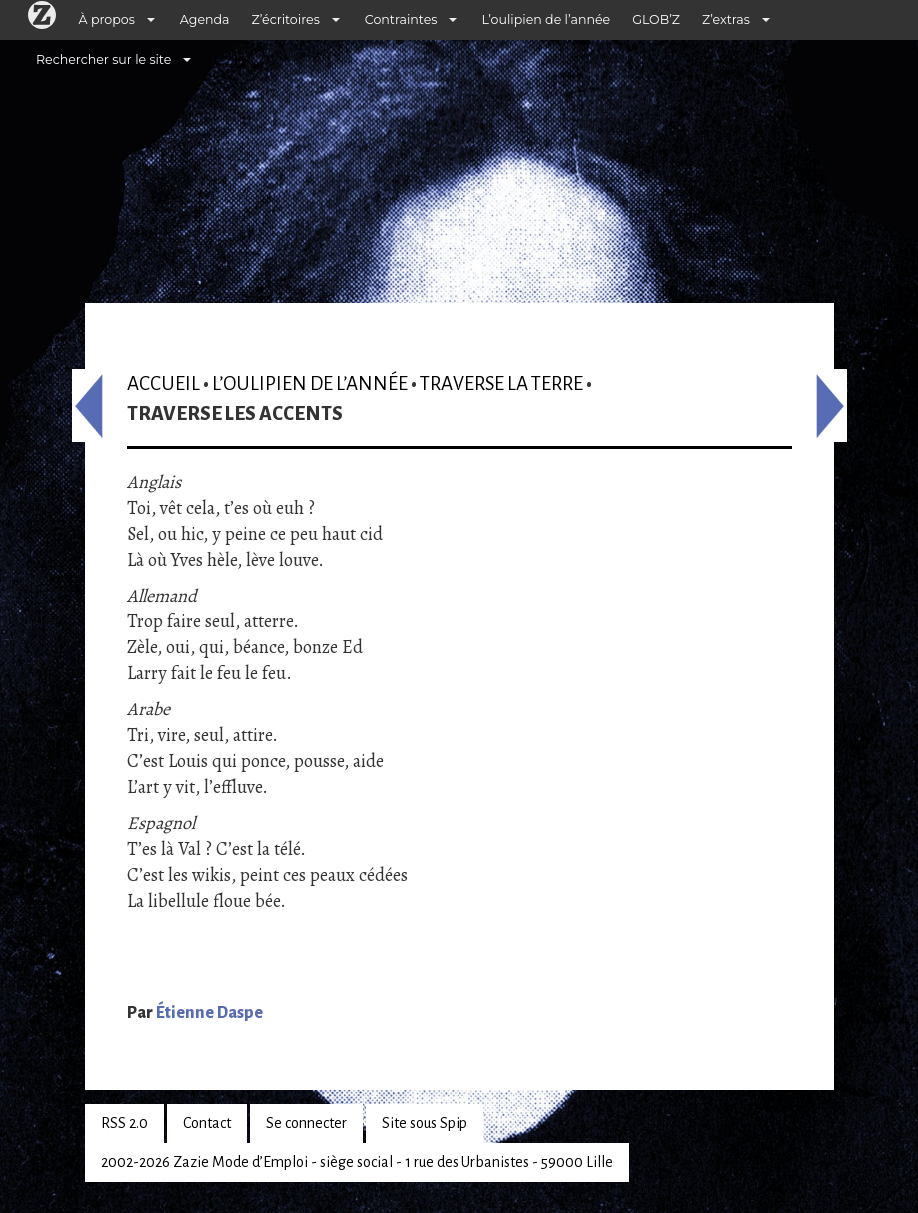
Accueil (163, 383)
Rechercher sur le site (103, 59)
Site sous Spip (424, 1123)
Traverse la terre (501, 383)
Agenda (205, 19)
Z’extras (726, 19)
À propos (107, 19)
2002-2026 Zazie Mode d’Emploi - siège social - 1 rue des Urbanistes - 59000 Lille (357, 1162)
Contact (207, 1123)
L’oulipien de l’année (545, 19)
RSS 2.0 (124, 1123)
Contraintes (401, 19)
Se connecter (306, 1123)
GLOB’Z (656, 19)
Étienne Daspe (209, 1013)
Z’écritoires (286, 19)
